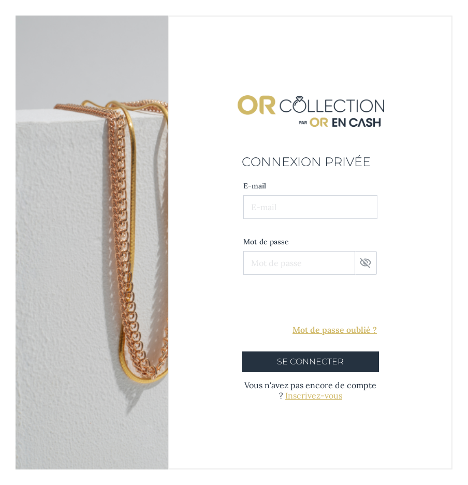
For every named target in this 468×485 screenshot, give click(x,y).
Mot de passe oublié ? (334, 330)
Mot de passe (266, 241)
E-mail (254, 185)
